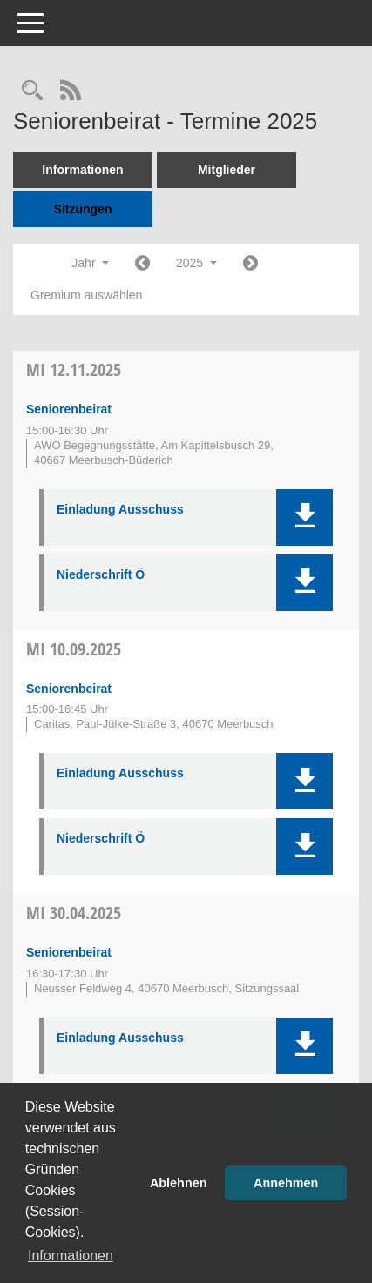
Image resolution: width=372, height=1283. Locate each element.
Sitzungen (83, 209)
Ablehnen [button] (178, 1183)
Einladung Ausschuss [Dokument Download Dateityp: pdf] (120, 509)
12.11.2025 (73, 369)
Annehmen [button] (286, 1183)
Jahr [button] (90, 263)
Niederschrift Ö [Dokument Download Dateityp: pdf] (101, 574)
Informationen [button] (70, 1255)
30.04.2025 (73, 912)
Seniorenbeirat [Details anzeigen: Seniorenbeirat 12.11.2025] (69, 409)
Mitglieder (226, 170)
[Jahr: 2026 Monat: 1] (250, 264)
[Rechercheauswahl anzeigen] (32, 92)
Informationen (82, 170)
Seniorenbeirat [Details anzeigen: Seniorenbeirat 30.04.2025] (69, 952)
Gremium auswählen (86, 295)
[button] (304, 517)
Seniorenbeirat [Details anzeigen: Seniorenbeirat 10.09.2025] (69, 688)
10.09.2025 (73, 649)
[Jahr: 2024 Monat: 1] (142, 264)
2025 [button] (196, 263)
